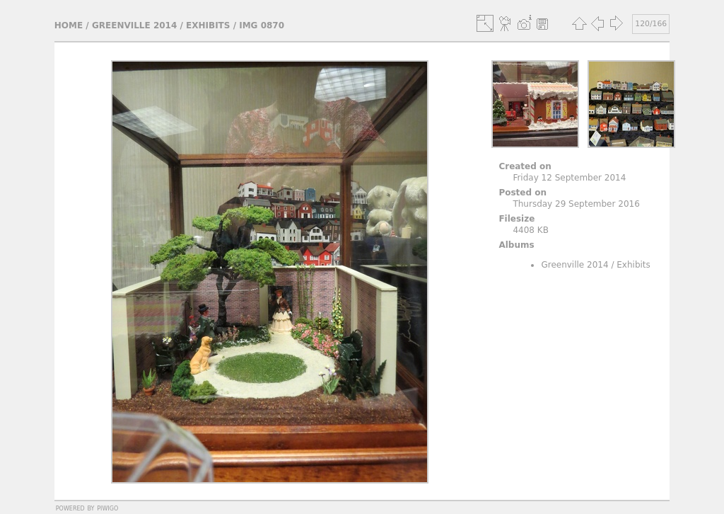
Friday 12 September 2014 (569, 178)
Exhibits (208, 25)
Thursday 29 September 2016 (576, 204)
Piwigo (107, 508)
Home (68, 25)
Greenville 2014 (134, 25)
